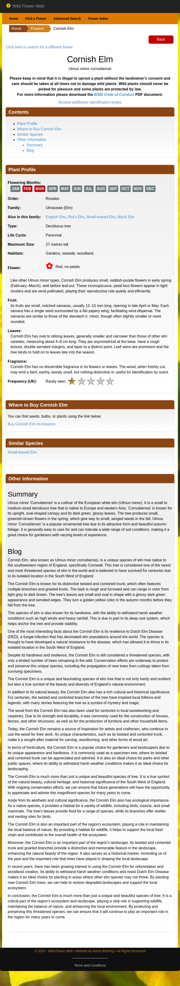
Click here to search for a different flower (39, 47)
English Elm (55, 217)
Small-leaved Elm (100, 217)
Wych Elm (125, 217)
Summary (34, 145)
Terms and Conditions (90, 965)
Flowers (37, 29)
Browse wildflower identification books (90, 102)
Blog (30, 150)
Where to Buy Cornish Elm (39, 129)
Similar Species (30, 134)
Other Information (31, 140)
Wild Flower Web (25, 6)
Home (13, 18)
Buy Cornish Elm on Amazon (32, 424)
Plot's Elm (76, 217)
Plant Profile (27, 124)
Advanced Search (67, 18)
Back (161, 39)
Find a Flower (35, 18)
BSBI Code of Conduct (114, 95)
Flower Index (98, 18)
